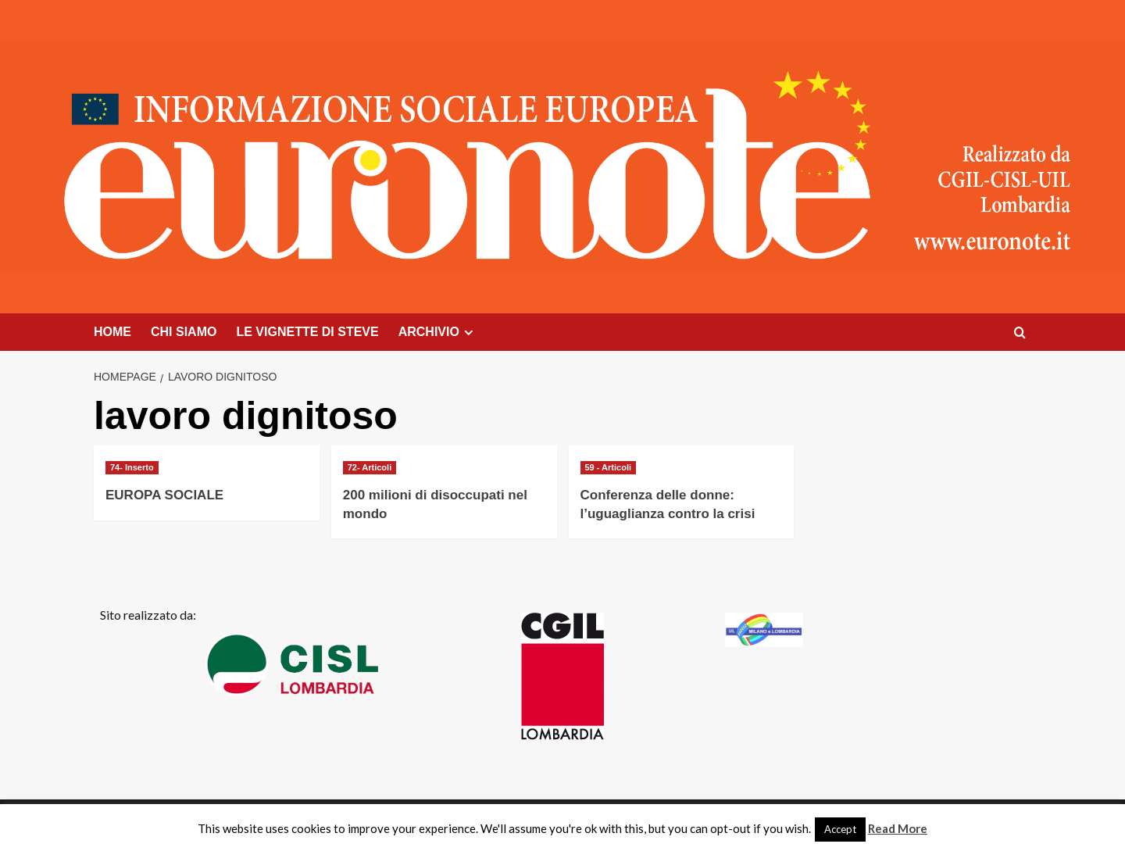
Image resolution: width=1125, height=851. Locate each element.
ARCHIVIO (437, 332)
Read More (897, 828)
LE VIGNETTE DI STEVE (307, 331)
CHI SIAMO (183, 331)
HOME (112, 331)
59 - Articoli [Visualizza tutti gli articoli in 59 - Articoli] (608, 467)
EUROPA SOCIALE (164, 495)
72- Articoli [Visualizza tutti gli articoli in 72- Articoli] (369, 467)
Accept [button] (840, 829)
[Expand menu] (468, 332)
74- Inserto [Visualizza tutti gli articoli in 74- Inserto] (132, 467)
